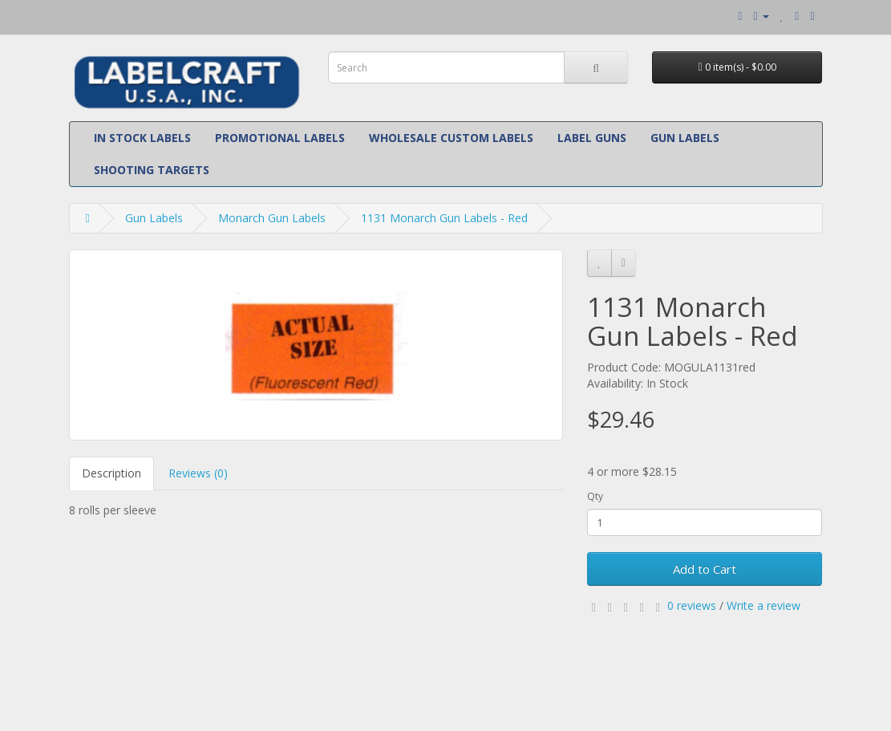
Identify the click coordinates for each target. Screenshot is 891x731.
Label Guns (591, 137)
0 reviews (691, 605)
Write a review (763, 605)
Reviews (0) (198, 473)
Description (111, 473)
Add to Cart (704, 569)
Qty (595, 496)
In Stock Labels (142, 137)
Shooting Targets (151, 169)
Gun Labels (684, 137)
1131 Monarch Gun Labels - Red (444, 217)
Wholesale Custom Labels (451, 137)
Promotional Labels (280, 137)
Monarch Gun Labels (272, 217)
